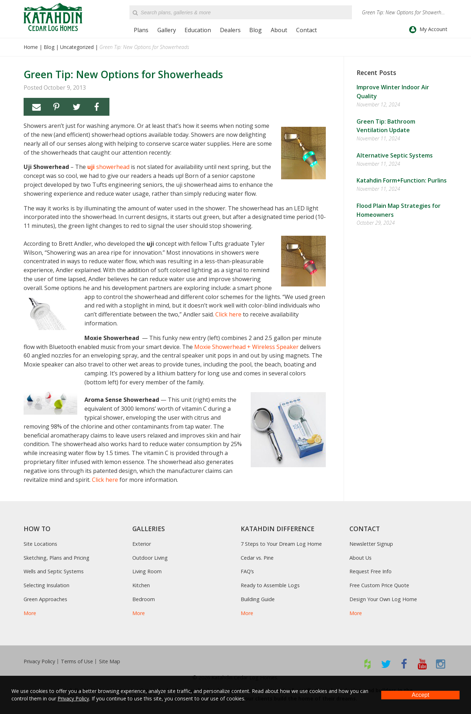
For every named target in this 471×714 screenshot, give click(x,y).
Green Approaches (45, 599)
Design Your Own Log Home (383, 599)
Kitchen (141, 585)
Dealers (230, 30)
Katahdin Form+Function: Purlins (402, 180)
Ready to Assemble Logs (270, 585)
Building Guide (258, 599)
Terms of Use (77, 661)
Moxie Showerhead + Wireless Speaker (246, 347)
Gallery (166, 30)
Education (198, 30)
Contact (306, 30)
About (279, 30)
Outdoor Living (150, 557)
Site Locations (40, 543)
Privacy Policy (39, 661)
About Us (360, 557)
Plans (141, 30)
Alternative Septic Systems (395, 155)
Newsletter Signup (371, 543)
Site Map (109, 661)
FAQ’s (247, 571)
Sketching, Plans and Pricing (56, 557)
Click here (228, 314)
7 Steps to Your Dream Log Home (281, 543)
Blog (255, 30)
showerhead (108, 167)
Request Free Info (370, 571)
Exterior (141, 543)
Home (31, 47)
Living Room (147, 571)
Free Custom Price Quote (379, 585)
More (30, 613)
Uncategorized (77, 47)
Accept (420, 695)
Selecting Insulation (46, 585)
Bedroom (143, 599)
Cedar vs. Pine (257, 557)
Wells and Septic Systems (54, 571)
